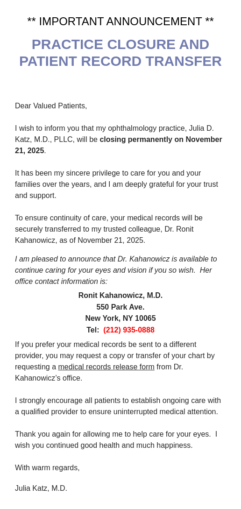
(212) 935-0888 (128, 330)
